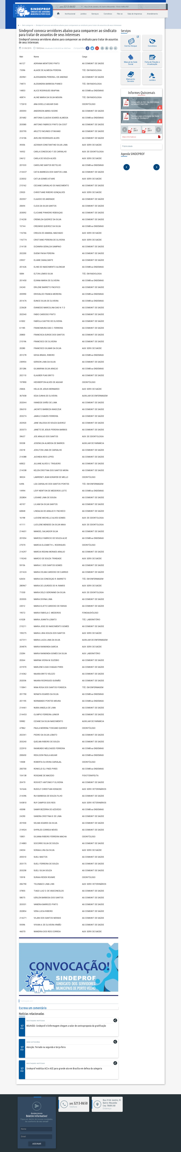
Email (23, 1136)
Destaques (31, 1021)
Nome (23, 1129)
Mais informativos (129, 137)
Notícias (41, 1021)
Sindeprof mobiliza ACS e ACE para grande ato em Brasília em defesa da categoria (64, 1068)
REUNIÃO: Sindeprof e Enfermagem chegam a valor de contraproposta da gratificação (66, 1025)
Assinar (36, 1143)
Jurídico (83, 14)
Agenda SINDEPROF (133, 154)
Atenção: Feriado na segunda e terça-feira (46, 1047)
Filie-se (120, 14)
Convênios (108, 14)
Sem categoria (27, 25)
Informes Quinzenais (141, 93)
